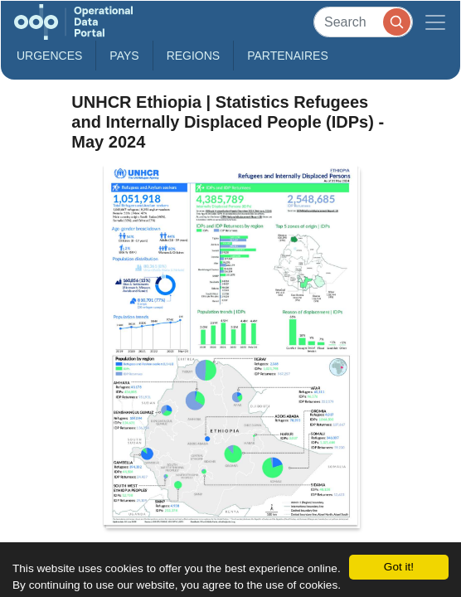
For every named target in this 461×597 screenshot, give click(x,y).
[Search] (363, 22)
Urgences (49, 55)
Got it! (399, 567)
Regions (194, 55)
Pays (123, 55)
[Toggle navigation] (435, 22)
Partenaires (287, 55)
